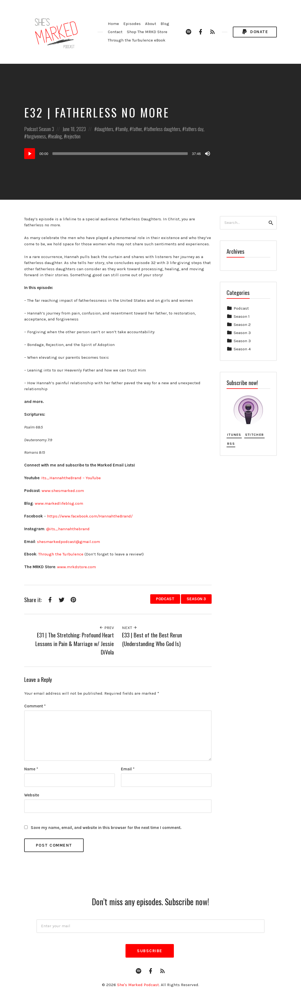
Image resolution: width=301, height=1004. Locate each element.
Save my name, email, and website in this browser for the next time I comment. (106, 827)
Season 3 (46, 128)
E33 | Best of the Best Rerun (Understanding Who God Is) (152, 639)
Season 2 (242, 324)
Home (113, 23)
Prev (106, 627)
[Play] (29, 153)
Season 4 (242, 349)
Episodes (132, 23)
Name (31, 769)
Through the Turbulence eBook (136, 40)
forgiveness (36, 136)
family (123, 128)
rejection (73, 136)
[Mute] (207, 153)
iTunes (234, 435)
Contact (115, 31)
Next (129, 627)
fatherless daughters (163, 128)
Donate (255, 32)
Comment (35, 706)
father (137, 128)
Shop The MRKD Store (147, 31)
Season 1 (242, 316)
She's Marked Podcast (138, 984)
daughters (105, 128)
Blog (165, 23)
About (150, 23)
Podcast (31, 128)
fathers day (194, 128)
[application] (118, 153)
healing (56, 136)
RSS (231, 443)
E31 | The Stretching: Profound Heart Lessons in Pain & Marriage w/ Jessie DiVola (74, 643)
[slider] (120, 153)
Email (127, 769)
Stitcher (254, 435)
